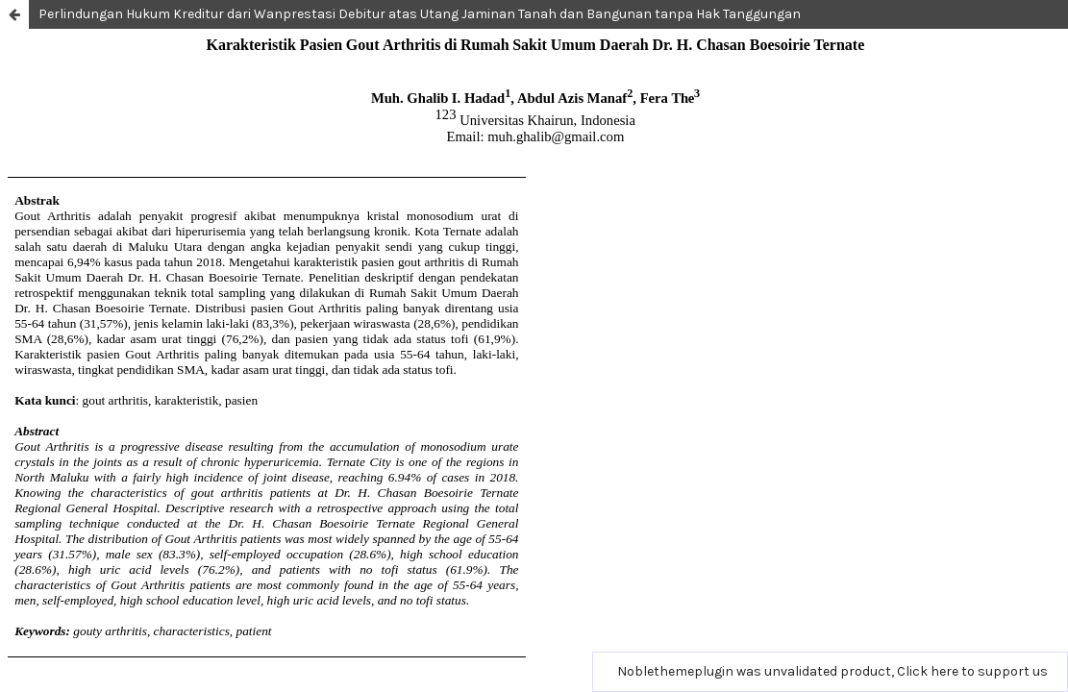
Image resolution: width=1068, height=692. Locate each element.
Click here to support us (972, 671)
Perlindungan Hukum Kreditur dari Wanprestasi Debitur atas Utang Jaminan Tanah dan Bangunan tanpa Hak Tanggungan (419, 14)
